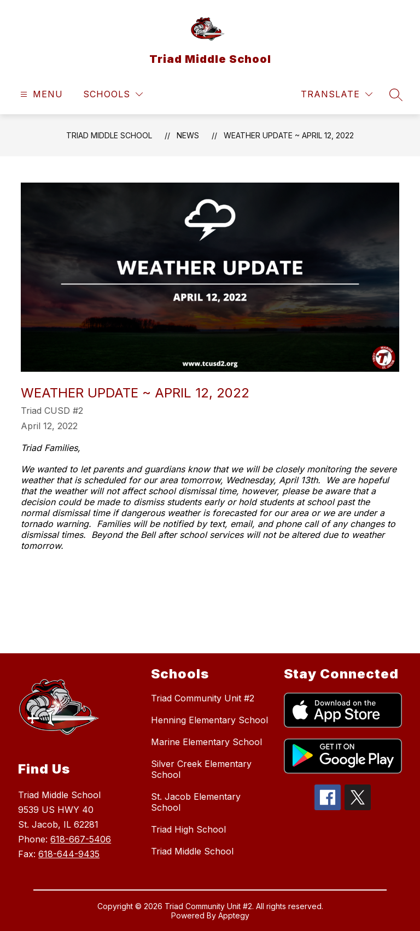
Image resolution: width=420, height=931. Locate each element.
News (188, 135)
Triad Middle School (109, 135)
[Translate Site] (336, 94)
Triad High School (188, 829)
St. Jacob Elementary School (196, 802)
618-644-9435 (69, 853)
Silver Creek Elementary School (201, 769)
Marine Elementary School (206, 741)
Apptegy (233, 915)
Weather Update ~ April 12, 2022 (289, 135)
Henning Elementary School (209, 720)
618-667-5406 (80, 839)
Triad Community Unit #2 (202, 698)
